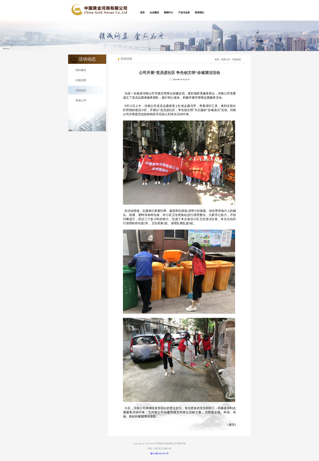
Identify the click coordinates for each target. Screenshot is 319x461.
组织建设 (81, 70)
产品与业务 (184, 12)
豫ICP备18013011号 (159, 453)
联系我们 (199, 12)
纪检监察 (81, 80)
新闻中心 (168, 12)
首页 (142, 12)
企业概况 (154, 12)
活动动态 (81, 90)
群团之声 (81, 100)
